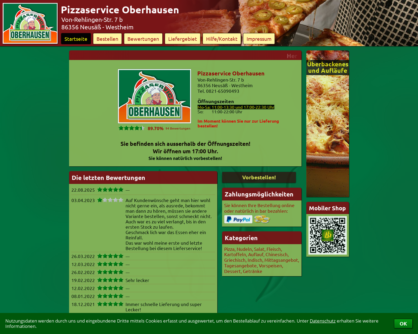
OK (403, 323)
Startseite (76, 38)
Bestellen (107, 38)
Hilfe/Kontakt (222, 38)
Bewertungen (143, 38)
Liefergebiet (182, 38)
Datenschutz (323, 321)
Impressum (259, 38)
